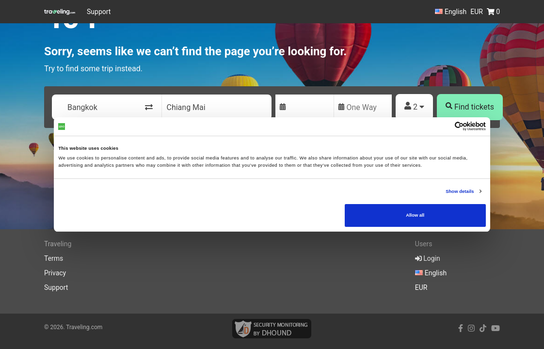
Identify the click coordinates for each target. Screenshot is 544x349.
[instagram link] (471, 328)
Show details (460, 191)
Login (427, 258)
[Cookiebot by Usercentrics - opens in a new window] (443, 126)
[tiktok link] (483, 328)
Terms (53, 258)
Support (99, 12)
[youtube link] (495, 328)
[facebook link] (460, 328)
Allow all (415, 215)
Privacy (55, 273)
